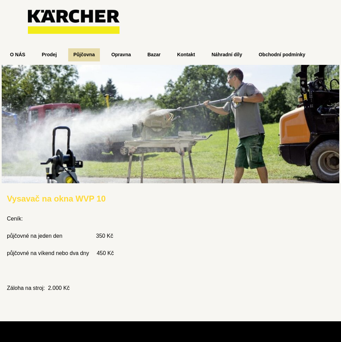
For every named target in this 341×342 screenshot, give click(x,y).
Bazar (154, 54)
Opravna (121, 54)
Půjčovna (84, 54)
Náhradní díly (226, 54)
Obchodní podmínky (282, 54)
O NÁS (17, 54)
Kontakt (186, 54)
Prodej (49, 54)
